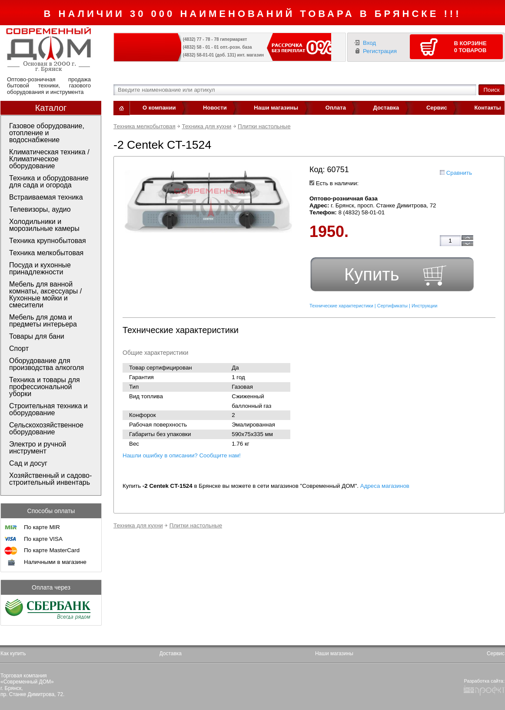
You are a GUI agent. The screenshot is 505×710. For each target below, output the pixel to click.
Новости (215, 107)
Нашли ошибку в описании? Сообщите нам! (182, 455)
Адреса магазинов (384, 486)
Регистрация (380, 51)
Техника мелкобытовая (144, 126)
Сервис (436, 107)
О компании (159, 107)
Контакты (487, 107)
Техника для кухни (206, 126)
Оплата (336, 107)
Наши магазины (276, 107)
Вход (369, 43)
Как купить (13, 653)
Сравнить (459, 173)
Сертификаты (392, 305)
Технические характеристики (341, 305)
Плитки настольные (264, 126)
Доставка (386, 107)
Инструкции (424, 305)
